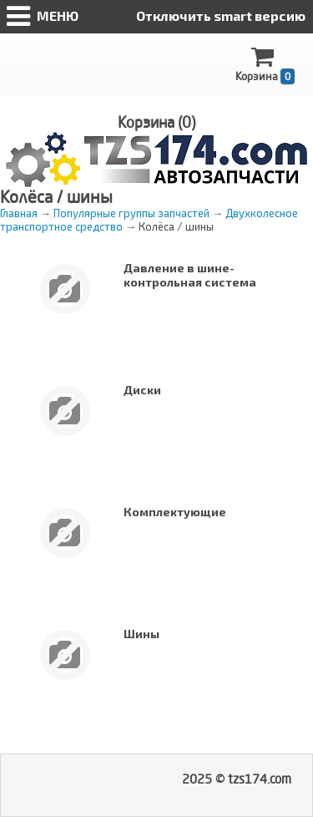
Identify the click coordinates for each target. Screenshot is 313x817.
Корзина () (156, 122)
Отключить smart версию (220, 15)
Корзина (265, 64)
